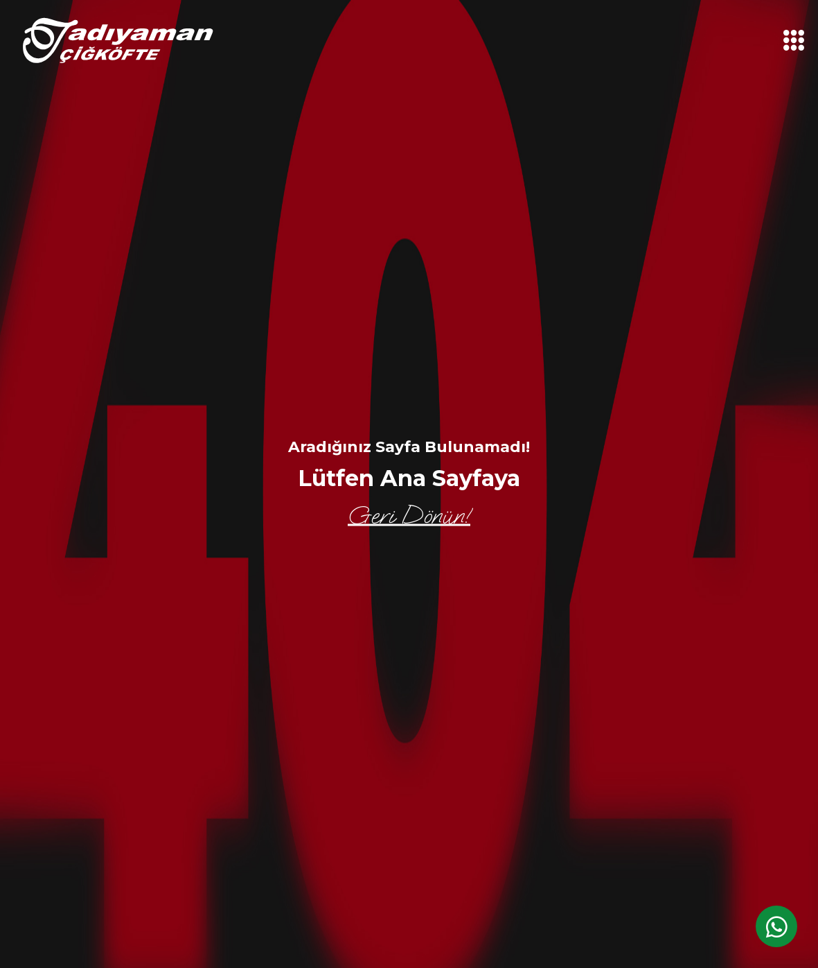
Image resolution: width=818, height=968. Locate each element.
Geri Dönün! (409, 515)
